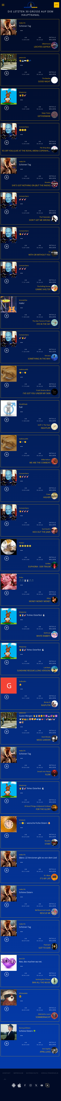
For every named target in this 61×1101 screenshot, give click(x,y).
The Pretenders (44, 217)
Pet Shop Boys (45, 148)
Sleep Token (46, 113)
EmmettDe (23, 300)
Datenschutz (32, 1073)
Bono (48, 390)
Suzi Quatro (46, 529)
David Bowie (46, 737)
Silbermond (46, 44)
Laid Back (47, 667)
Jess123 (21, 958)
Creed (48, 494)
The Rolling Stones (43, 286)
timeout (22, 820)
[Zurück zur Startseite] (30, 5)
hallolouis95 (23, 369)
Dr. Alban (47, 875)
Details (52, 37)
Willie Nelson (45, 459)
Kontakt (7, 1073)
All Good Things (30, 806)
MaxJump (22, 92)
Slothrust (47, 633)
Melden (52, 40)
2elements (42, 1014)
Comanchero (23, 127)
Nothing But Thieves (43, 979)
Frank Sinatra (41, 390)
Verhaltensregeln (49, 1073)
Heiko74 (22, 23)
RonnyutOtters (24, 1028)
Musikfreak (23, 404)
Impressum (18, 1073)
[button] (3, 5)
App (56, 5)
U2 (49, 252)
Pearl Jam (47, 945)
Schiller (47, 563)
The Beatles (46, 78)
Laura (48, 1014)
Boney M (47, 702)
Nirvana (47, 356)
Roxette (47, 182)
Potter (21, 543)
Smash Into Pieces (43, 771)
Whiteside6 (23, 993)
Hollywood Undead (43, 806)
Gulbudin (22, 681)
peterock (22, 57)
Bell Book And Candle (42, 910)
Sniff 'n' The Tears (44, 425)
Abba (48, 598)
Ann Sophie (46, 1049)
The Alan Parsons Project (41, 321)
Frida (21, 577)
